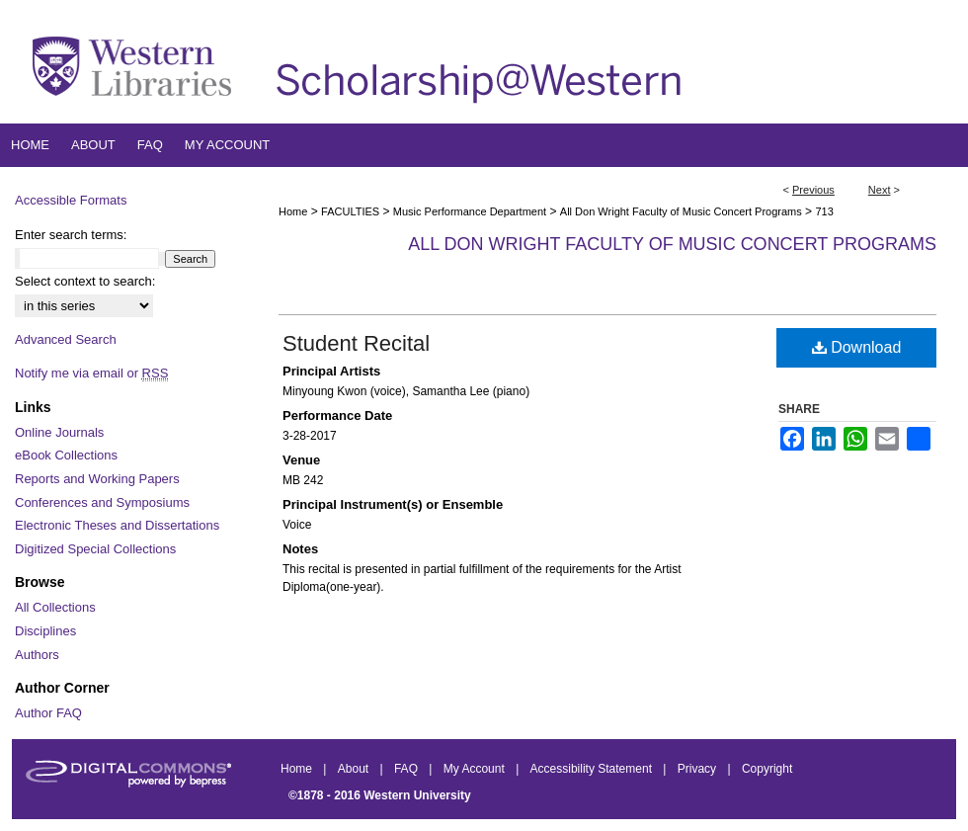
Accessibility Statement (593, 769)
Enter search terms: (70, 234)
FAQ (407, 769)
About (355, 769)
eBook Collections (66, 455)
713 (824, 211)
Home (293, 211)
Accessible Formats (70, 200)
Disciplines (45, 630)
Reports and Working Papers (97, 478)
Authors (37, 654)
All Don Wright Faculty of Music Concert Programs (681, 211)
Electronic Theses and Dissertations (117, 525)
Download (857, 347)
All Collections (55, 607)
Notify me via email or (91, 373)
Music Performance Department (469, 211)
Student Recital (356, 343)
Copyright (767, 769)
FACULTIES (350, 211)
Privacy (699, 769)
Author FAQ (48, 713)
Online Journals (59, 432)
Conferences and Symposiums (102, 502)
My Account (476, 769)
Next (879, 190)
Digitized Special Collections (95, 548)
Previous (813, 190)
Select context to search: (85, 281)
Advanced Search (66, 339)
